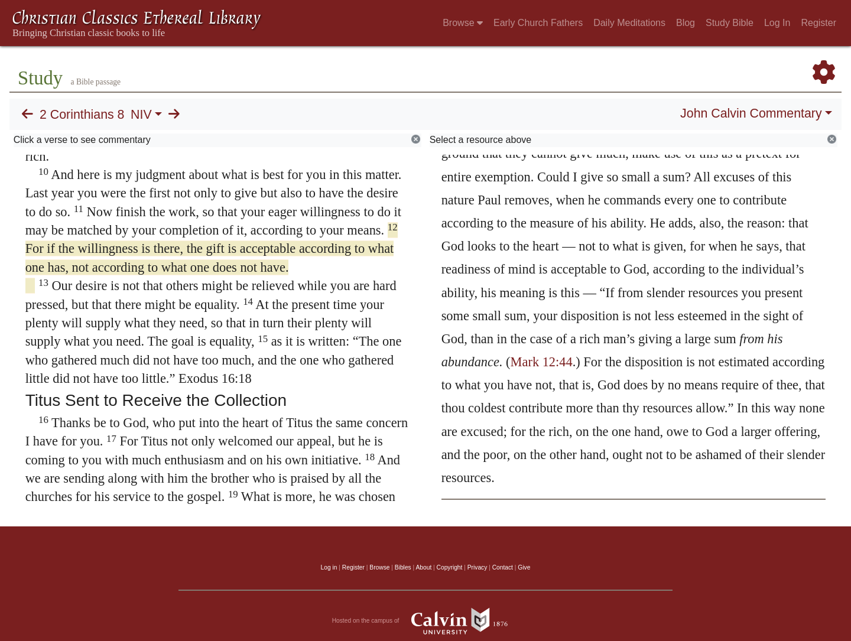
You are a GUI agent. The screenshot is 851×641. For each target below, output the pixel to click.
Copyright (450, 567)
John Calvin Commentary (750, 113)
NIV (141, 115)
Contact (502, 567)
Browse (463, 23)
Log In (777, 23)
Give (524, 567)
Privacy (477, 567)
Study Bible (729, 23)
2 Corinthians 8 (82, 115)
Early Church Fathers (538, 23)
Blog (685, 23)
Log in (329, 567)
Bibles (403, 567)
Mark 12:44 (542, 361)
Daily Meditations (629, 23)
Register (818, 23)
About (423, 567)
